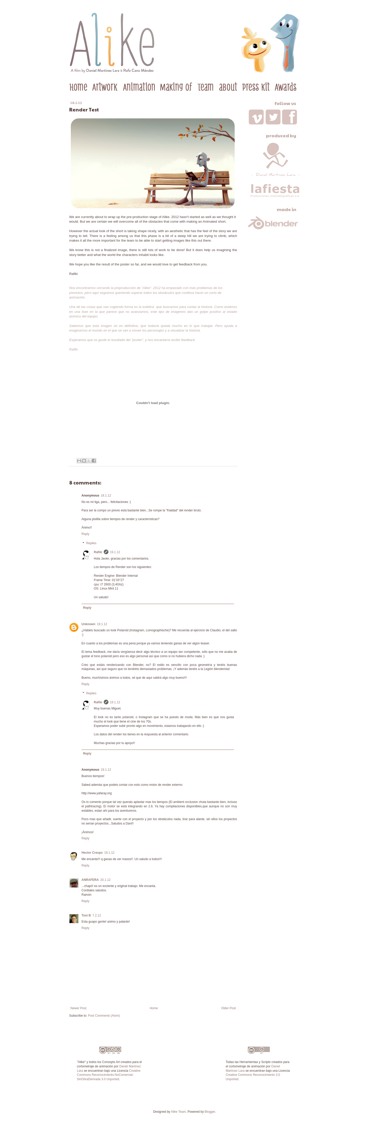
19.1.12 (115, 552)
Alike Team (178, 1111)
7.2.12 (96, 915)
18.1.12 (106, 495)
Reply (85, 534)
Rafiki (98, 552)
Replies (91, 543)
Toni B (86, 915)
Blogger (210, 1111)
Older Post (228, 1008)
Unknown (88, 624)
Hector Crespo (92, 852)
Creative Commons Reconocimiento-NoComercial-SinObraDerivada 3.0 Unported (108, 1075)
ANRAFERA (90, 880)
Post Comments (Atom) (104, 1015)
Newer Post (78, 1008)
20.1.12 (105, 880)
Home (154, 1008)
